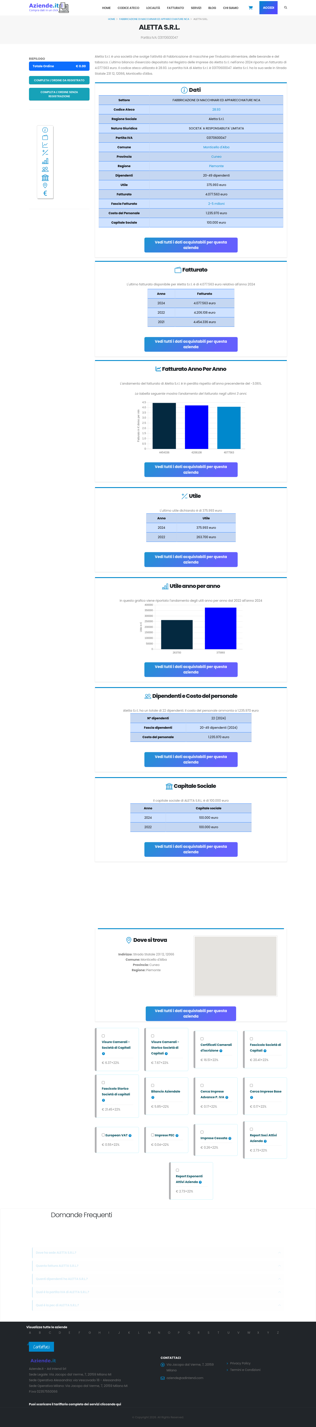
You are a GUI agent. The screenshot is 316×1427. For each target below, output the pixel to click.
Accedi (268, 7)
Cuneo (216, 156)
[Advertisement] (191, 896)
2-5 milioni (216, 204)
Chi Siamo (230, 8)
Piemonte (216, 166)
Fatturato (175, 8)
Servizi (196, 8)
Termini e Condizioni (245, 1369)
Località (153, 8)
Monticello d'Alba (216, 147)
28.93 (216, 109)
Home (106, 8)
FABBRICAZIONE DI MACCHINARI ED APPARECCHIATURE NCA (154, 19)
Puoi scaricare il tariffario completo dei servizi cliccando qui (76, 1404)
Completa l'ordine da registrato (59, 80)
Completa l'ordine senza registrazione (59, 94)
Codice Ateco (128, 8)
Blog (212, 8)
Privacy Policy (240, 1363)
